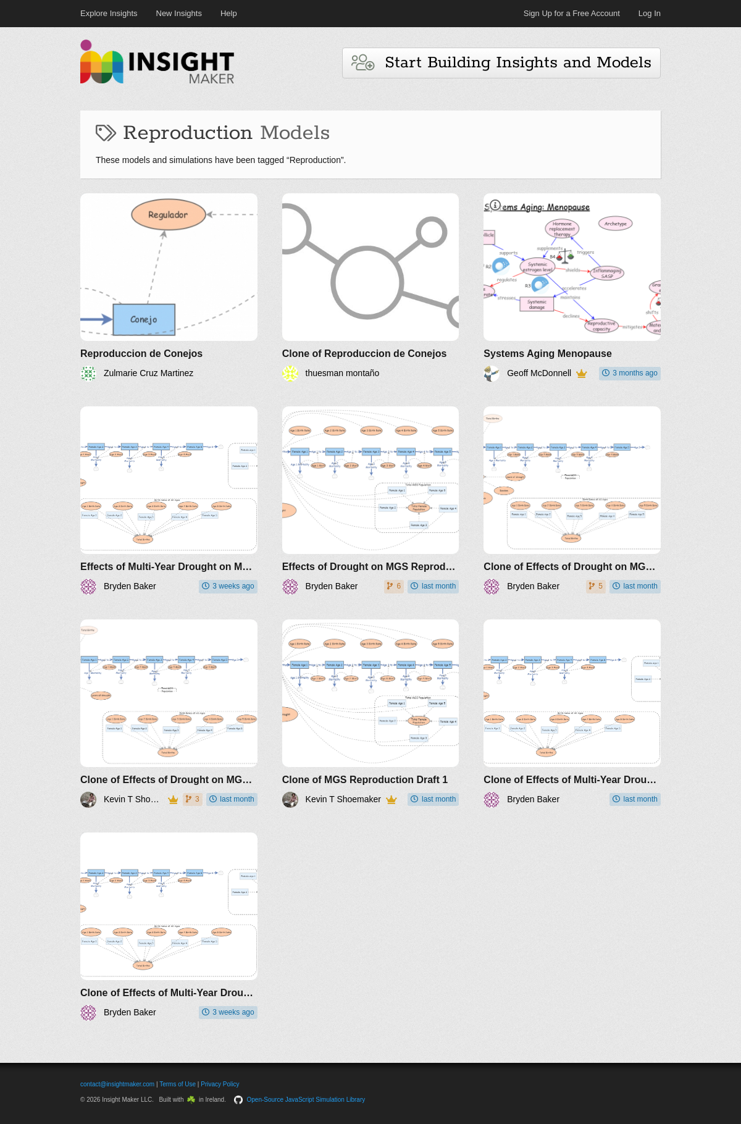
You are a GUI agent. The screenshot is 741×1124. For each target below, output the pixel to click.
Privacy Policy (220, 1084)
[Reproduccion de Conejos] (168, 287)
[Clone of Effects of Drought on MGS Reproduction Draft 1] (572, 500)
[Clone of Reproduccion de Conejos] (370, 287)
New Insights (179, 13)
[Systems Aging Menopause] (572, 287)
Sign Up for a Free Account (572, 13)
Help (228, 13)
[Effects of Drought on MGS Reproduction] (370, 500)
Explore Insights (109, 13)
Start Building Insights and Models (501, 62)
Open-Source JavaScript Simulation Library (306, 1099)
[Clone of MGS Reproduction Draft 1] (370, 713)
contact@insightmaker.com (117, 1084)
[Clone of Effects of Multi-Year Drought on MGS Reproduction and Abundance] (572, 713)
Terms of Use (177, 1084)
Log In (649, 13)
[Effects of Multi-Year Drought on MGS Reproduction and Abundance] (168, 500)
